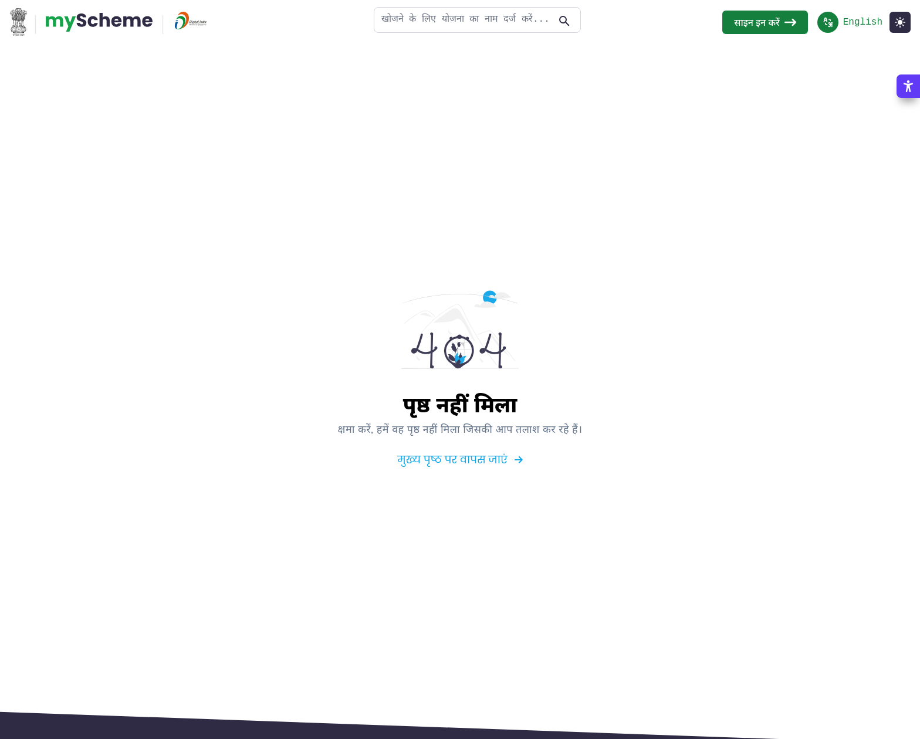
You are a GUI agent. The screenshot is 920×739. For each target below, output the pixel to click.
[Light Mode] (900, 21)
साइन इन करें (765, 22)
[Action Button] (99, 21)
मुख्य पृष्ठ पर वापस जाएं (459, 459)
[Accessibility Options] (908, 85)
